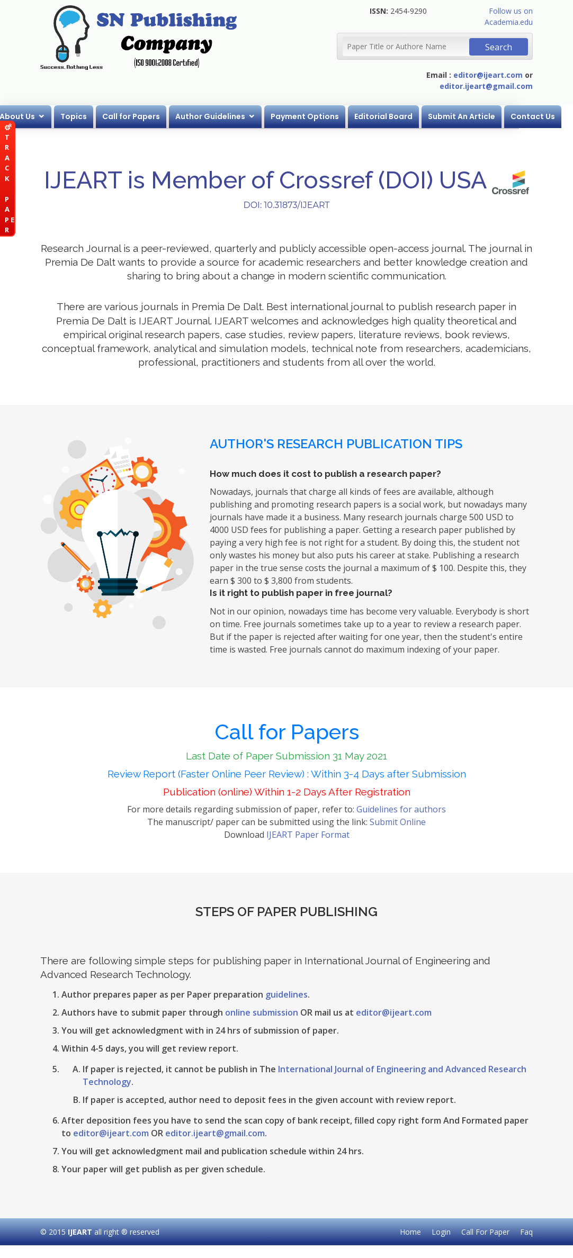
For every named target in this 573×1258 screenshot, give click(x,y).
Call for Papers (158, 116)
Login (441, 1232)
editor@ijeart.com (488, 75)
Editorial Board (410, 116)
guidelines (286, 994)
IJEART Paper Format (308, 834)
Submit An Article (488, 116)
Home (410, 1232)
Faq (526, 1232)
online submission (261, 1012)
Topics (100, 116)
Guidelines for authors (401, 809)
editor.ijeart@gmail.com (486, 86)
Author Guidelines (237, 116)
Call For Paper (485, 1232)
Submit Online (398, 822)
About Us (44, 116)
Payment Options (332, 116)
